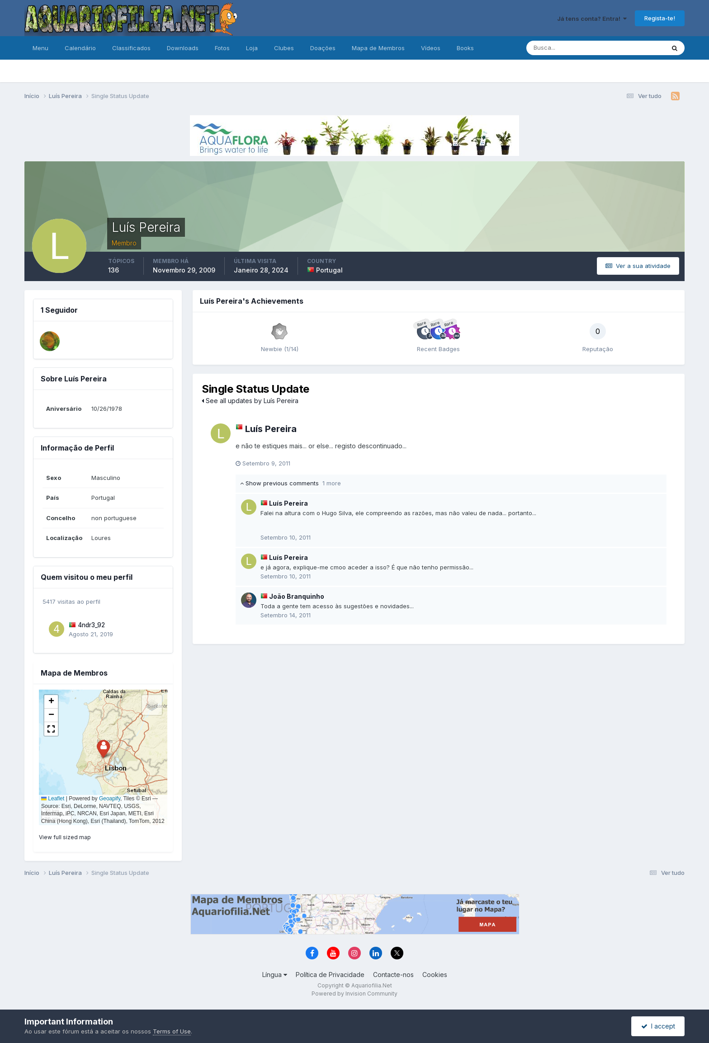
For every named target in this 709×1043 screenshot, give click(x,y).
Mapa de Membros (378, 48)
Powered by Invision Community (354, 993)
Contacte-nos (393, 974)
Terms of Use (172, 1031)
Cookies (434, 974)
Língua (274, 974)
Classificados (131, 48)
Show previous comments (290, 483)
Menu (40, 48)
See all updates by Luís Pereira (250, 400)
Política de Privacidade (330, 974)
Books (465, 48)
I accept (658, 1026)
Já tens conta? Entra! (592, 18)
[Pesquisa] (566, 48)
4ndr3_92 (91, 625)
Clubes (284, 48)
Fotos (222, 48)
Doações (323, 48)
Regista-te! (659, 18)
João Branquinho (296, 596)
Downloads (183, 48)
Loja (252, 48)
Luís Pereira (271, 428)
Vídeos (430, 48)
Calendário (80, 48)
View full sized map (65, 837)
